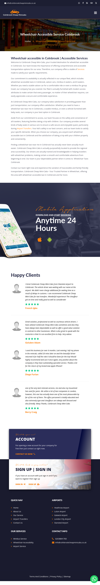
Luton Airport (60, 515)
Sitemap (67, 580)
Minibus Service (20, 542)
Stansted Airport (61, 526)
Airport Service (19, 550)
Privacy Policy (56, 580)
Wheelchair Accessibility (23, 546)
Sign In (20, 488)
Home (15, 511)
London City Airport (62, 523)
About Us (17, 515)
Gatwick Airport (60, 519)
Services (80, 73)
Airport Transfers (24, 132)
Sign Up (34, 488)
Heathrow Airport (61, 511)
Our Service (18, 519)
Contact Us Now (25, 458)
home (28, 41)
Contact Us (18, 526)
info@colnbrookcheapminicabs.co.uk (21, 3)
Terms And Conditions (38, 580)
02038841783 (61, 542)
